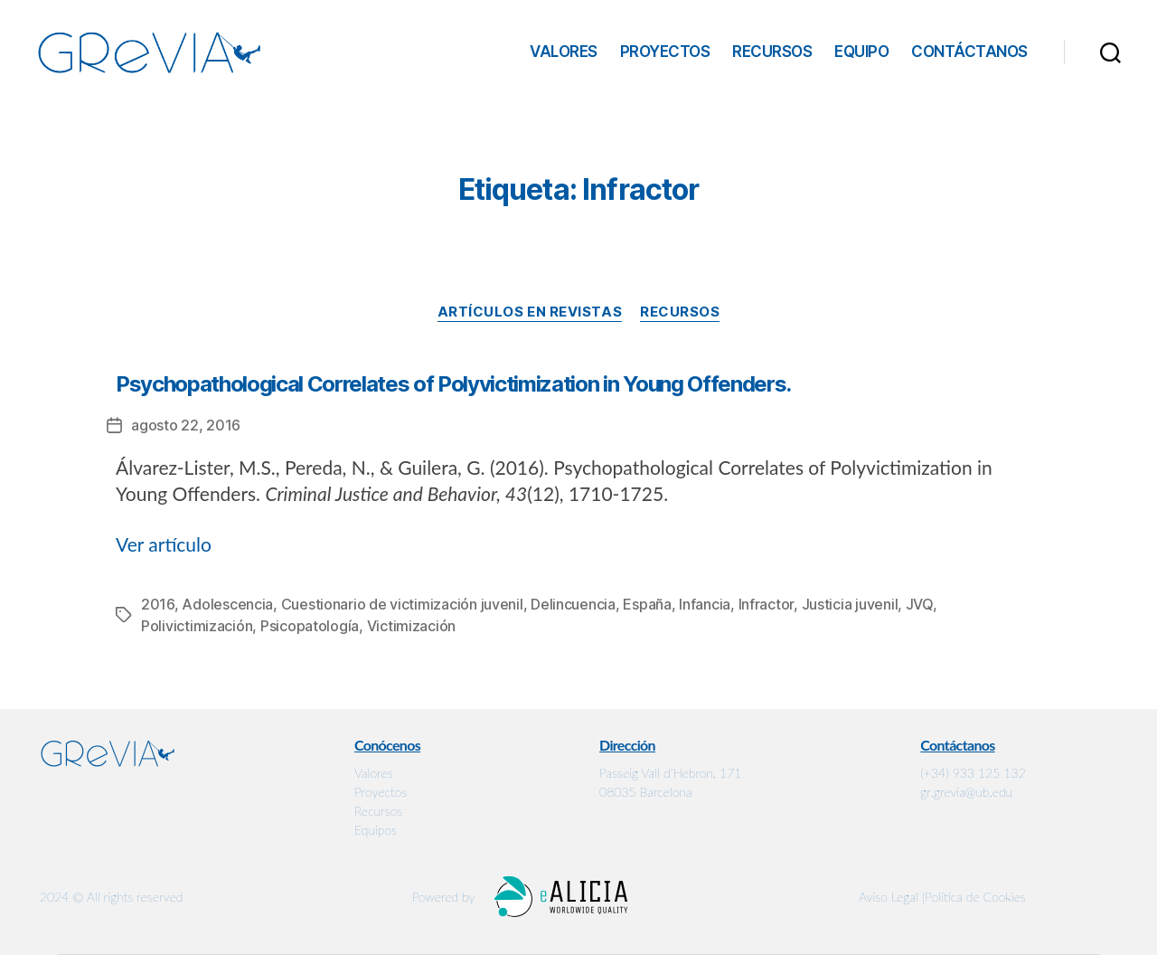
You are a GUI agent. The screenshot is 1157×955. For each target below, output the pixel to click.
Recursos (772, 52)
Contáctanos (969, 52)
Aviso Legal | (892, 896)
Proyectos (665, 52)
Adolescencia (227, 604)
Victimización (411, 626)
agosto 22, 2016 (185, 425)
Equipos (375, 829)
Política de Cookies (975, 896)
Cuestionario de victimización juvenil (402, 604)
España (647, 604)
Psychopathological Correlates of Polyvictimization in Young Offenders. (453, 384)
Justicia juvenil (850, 604)
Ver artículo (164, 544)
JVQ (919, 604)
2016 (157, 604)
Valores (563, 52)
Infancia (704, 604)
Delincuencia (573, 604)
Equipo (861, 52)
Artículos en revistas (530, 312)
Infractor (766, 604)
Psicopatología (309, 626)
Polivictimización (196, 626)
